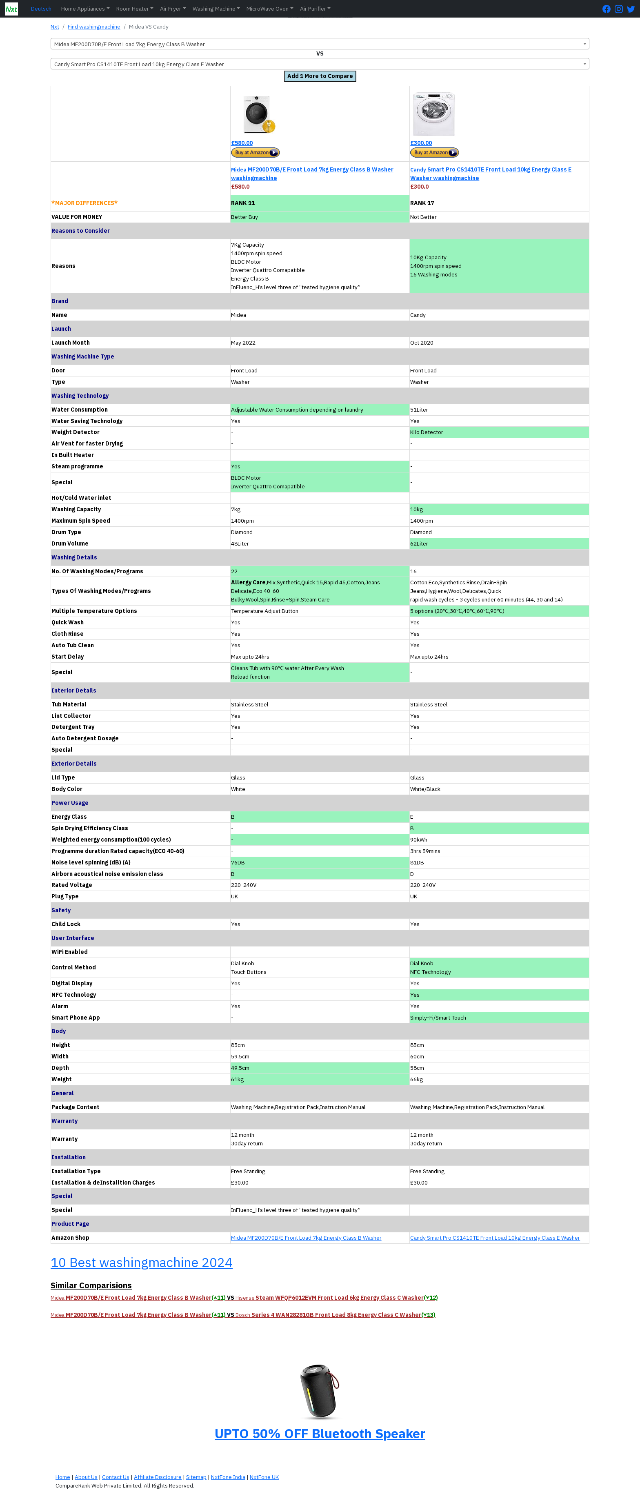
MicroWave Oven (268, 8)
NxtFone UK (264, 1477)
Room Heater (132, 8)
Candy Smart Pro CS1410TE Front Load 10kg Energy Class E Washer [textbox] (139, 64)
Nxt (55, 26)
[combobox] (320, 43)
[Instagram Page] (621, 8)
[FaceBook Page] (608, 8)
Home (63, 1477)
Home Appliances (83, 8)
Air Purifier (313, 8)
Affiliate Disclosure (158, 1477)
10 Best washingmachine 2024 (142, 1262)
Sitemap (196, 1477)
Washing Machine (214, 8)
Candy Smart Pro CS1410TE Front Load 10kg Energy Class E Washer (495, 1237)
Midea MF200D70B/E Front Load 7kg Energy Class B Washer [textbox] (129, 44)
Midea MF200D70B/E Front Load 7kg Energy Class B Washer (306, 1237)
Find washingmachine (94, 26)
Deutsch (41, 8)
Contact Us (115, 1477)
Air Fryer (170, 8)
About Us (86, 1477)
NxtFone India (228, 1477)
